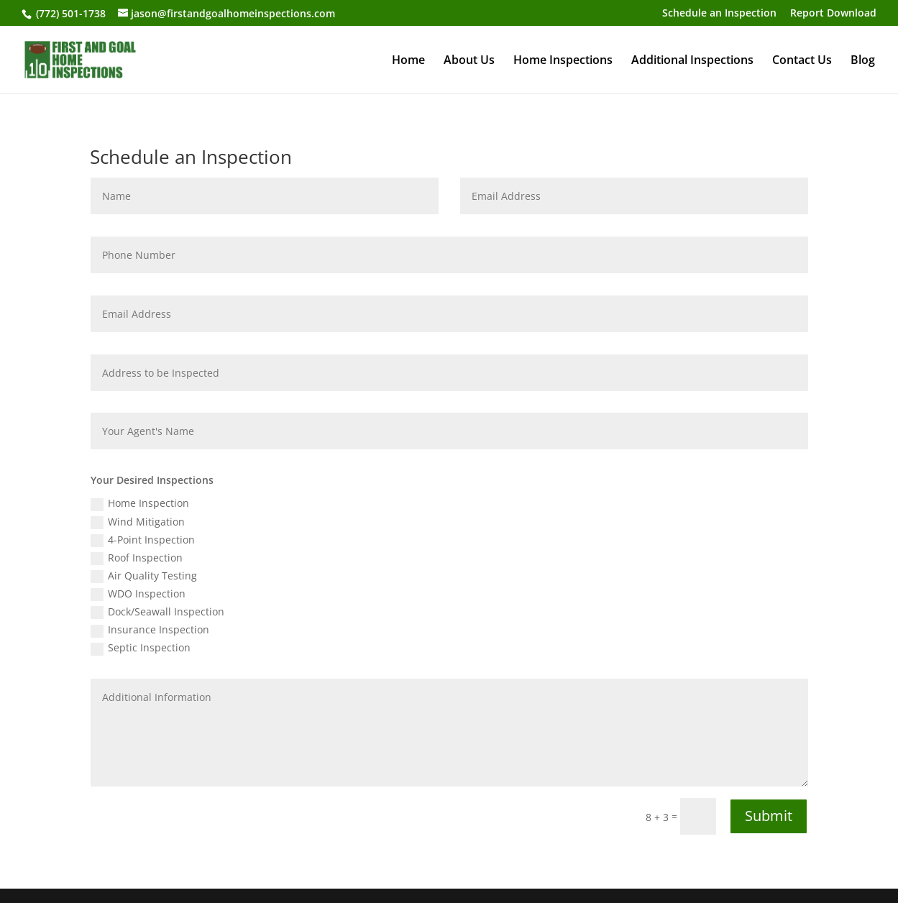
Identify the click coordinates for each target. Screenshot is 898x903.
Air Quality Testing (144, 576)
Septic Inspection (141, 648)
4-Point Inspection (143, 540)
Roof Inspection (137, 558)
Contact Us (802, 61)
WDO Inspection (138, 594)
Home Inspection (140, 503)
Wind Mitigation (138, 522)
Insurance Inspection (150, 630)
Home (408, 61)
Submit (768, 815)
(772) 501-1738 (69, 13)
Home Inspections (563, 61)
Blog (863, 61)
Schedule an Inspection (719, 13)
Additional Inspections (692, 61)
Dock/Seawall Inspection (157, 612)
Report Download (833, 13)
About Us (469, 61)
